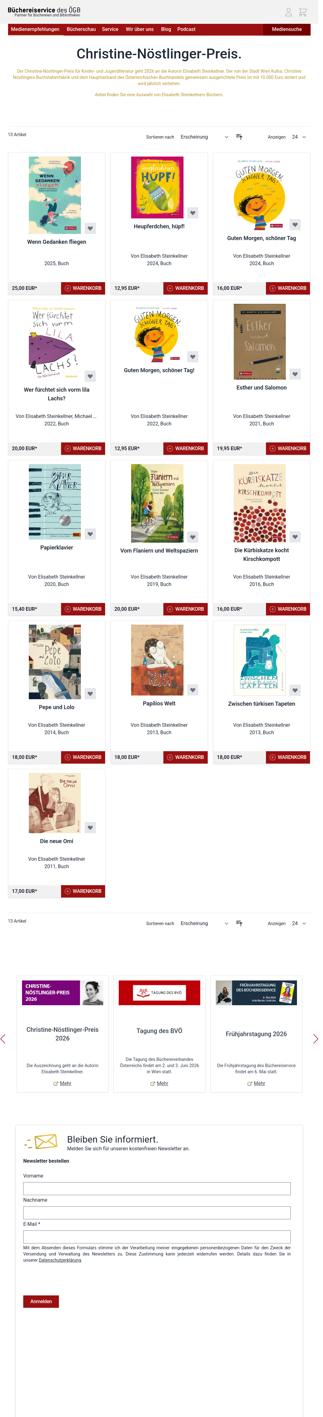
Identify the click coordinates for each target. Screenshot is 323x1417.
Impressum (19, 1387)
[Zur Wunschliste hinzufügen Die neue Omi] (90, 827)
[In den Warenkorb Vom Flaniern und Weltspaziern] (185, 609)
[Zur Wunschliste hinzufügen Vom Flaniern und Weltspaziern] (192, 537)
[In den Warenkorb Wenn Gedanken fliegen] (83, 288)
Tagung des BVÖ (160, 1031)
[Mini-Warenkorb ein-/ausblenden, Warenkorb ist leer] (302, 12)
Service (111, 29)
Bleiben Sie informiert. (112, 1139)
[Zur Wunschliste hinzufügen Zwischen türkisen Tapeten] (295, 690)
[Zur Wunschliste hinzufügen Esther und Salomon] (295, 374)
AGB (12, 1378)
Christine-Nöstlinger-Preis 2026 (63, 1034)
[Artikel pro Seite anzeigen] (299, 137)
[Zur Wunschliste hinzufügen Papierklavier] (90, 534)
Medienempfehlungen (36, 29)
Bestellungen (138, 1395)
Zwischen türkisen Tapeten (261, 703)
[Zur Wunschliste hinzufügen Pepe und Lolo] (90, 693)
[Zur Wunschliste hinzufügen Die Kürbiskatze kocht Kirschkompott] (295, 536)
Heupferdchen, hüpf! (159, 226)
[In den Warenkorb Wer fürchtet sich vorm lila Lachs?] (83, 448)
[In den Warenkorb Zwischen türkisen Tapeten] (288, 757)
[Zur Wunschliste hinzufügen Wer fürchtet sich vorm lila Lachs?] (90, 376)
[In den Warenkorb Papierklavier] (83, 609)
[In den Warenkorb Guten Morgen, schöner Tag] (288, 288)
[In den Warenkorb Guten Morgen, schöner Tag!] (185, 448)
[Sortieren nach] (205, 137)
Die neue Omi (56, 841)
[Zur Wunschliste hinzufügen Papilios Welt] (192, 690)
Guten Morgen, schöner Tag (261, 238)
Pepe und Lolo (56, 707)
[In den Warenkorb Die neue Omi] (83, 891)
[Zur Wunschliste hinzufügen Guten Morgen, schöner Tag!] (192, 356)
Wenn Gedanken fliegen (56, 242)
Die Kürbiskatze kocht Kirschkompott (261, 554)
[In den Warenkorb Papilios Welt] (185, 757)
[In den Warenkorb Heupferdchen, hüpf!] (185, 288)
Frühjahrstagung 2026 (256, 1034)
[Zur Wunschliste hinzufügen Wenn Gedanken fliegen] (90, 228)
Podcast (186, 29)
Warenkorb (136, 1413)
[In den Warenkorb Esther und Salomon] (288, 448)
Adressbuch (137, 1404)
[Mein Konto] (288, 12)
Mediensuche (287, 29)
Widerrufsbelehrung (27, 1404)
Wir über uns (140, 29)
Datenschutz (20, 1395)
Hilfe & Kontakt (70, 1395)
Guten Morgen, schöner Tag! (159, 370)
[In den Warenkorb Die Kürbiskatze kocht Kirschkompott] (288, 609)
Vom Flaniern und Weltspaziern (159, 550)
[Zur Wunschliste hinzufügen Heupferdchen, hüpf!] (192, 212)
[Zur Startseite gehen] (44, 9)
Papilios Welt (159, 703)
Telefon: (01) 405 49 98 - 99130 (268, 1397)
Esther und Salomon (262, 387)
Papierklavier (56, 547)
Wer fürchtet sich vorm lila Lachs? (57, 394)
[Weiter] (316, 1038)
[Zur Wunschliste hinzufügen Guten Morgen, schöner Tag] (295, 224)
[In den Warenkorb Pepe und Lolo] (83, 757)
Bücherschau (81, 29)
